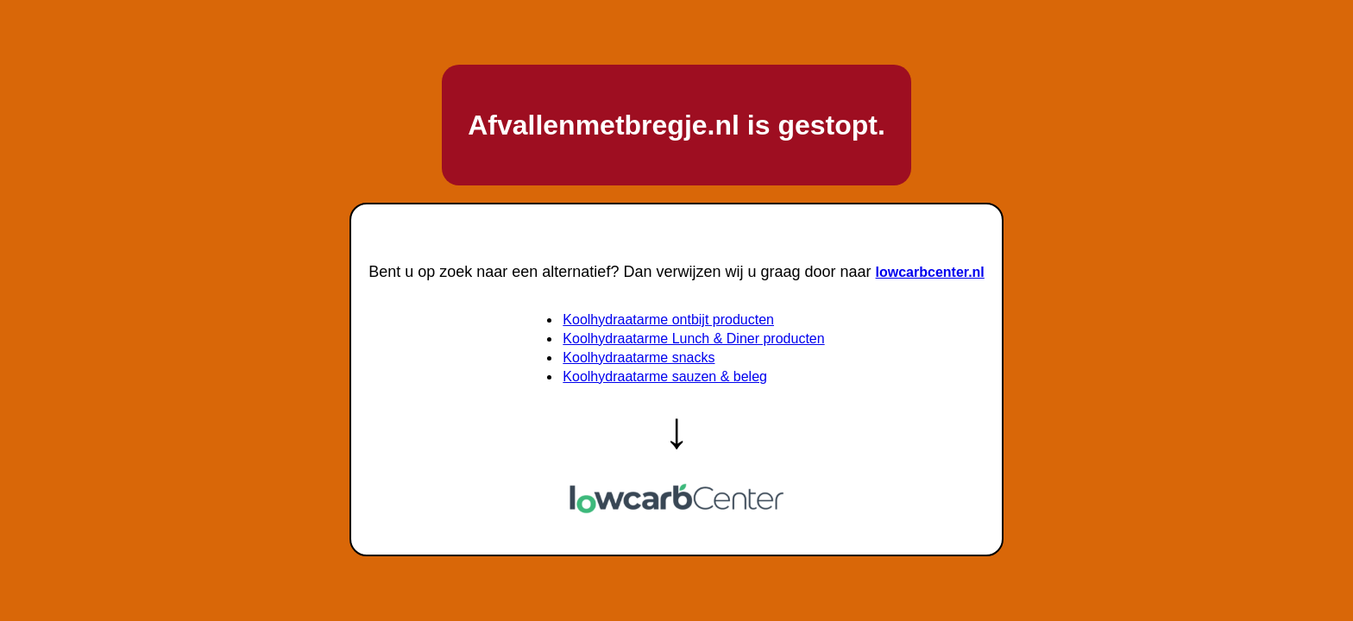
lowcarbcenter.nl (930, 272)
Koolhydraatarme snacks (638, 357)
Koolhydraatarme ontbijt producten (668, 319)
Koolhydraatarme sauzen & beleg (665, 376)
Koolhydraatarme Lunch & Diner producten (693, 338)
